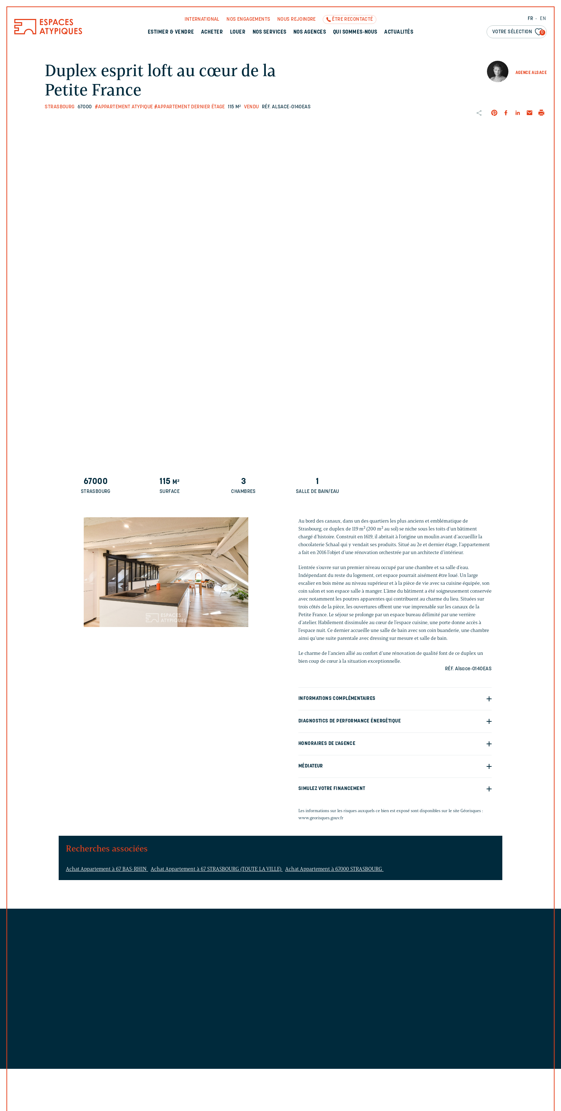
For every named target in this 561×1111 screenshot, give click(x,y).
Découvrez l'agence (343, 966)
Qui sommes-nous (355, 32)
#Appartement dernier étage (189, 107)
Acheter (212, 32)
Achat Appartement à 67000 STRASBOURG (334, 869)
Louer (237, 32)
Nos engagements (248, 19)
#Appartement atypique (124, 107)
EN (543, 18)
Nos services (270, 32)
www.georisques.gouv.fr (320, 817)
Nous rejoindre (296, 19)
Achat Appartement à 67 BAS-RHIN (107, 869)
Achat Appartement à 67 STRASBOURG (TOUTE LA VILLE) (217, 869)
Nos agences (309, 32)
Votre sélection (518, 32)
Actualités (398, 32)
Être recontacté (352, 19)
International (202, 19)
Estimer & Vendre (171, 32)
